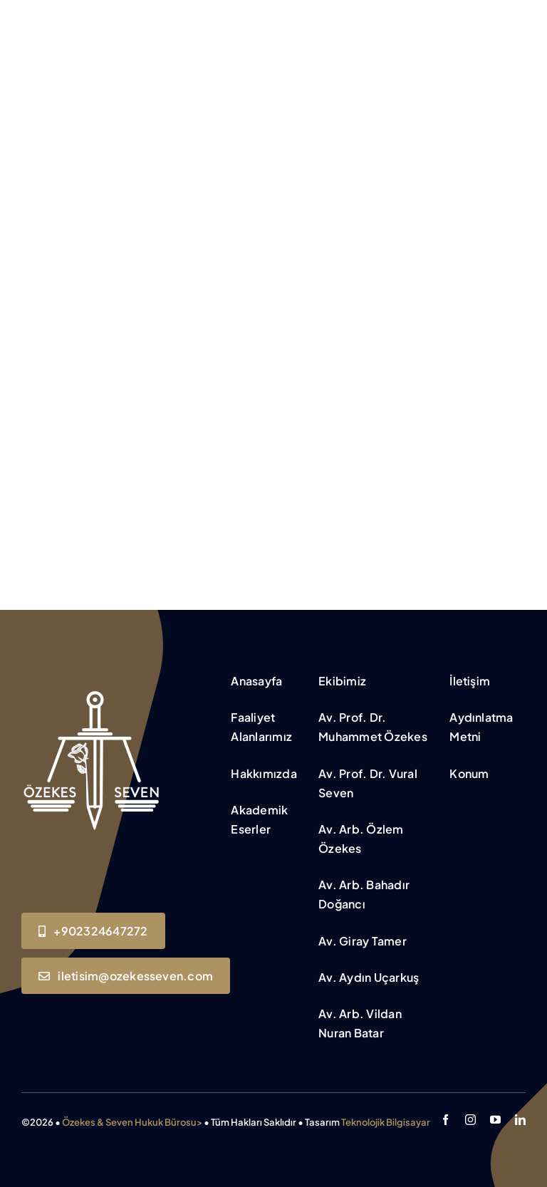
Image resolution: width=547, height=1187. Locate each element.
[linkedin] (520, 1119)
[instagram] (470, 1119)
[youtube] (495, 1119)
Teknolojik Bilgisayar (385, 1122)
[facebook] (445, 1119)
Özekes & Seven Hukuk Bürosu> (132, 1122)
